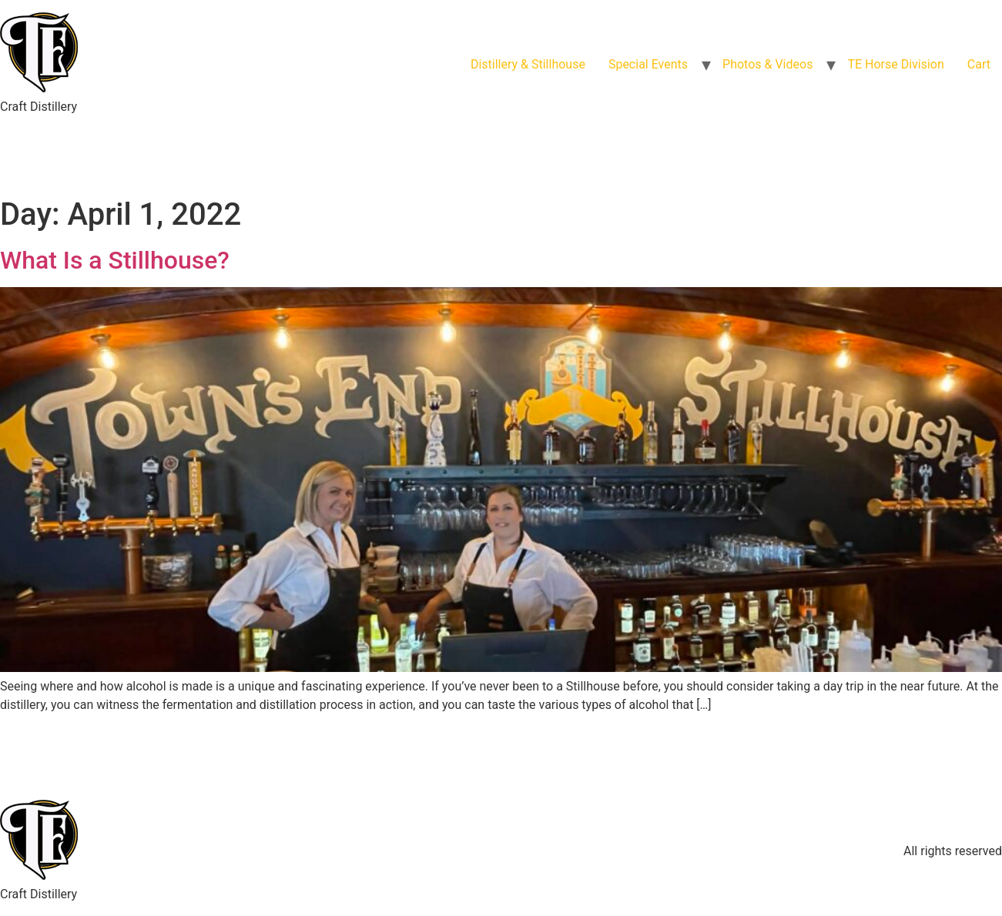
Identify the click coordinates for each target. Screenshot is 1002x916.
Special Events (648, 64)
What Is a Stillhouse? (115, 260)
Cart (978, 64)
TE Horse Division (895, 64)
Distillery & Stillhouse (528, 64)
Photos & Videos (767, 64)
